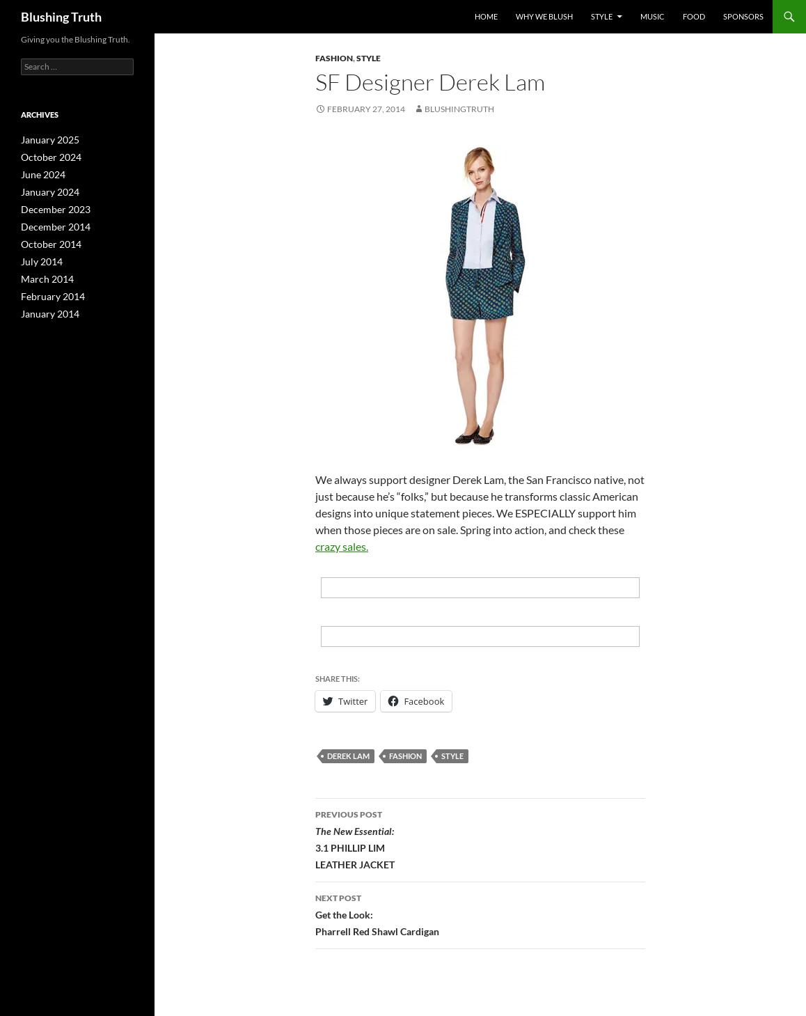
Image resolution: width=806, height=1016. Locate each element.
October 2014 (47, 240)
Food (694, 16)
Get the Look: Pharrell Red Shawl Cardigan (480, 913)
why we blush (544, 16)
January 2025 (46, 139)
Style (602, 16)
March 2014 (43, 273)
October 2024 (47, 156)
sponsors (743, 16)
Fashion (334, 58)
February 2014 (48, 290)
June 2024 (40, 173)
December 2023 (50, 206)
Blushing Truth (61, 16)
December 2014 (50, 223)
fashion (405, 755)
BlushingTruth (459, 109)
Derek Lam (348, 755)
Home (486, 16)
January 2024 (46, 190)
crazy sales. (341, 546)
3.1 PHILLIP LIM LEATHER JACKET (480, 838)
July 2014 (38, 256)
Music (652, 16)
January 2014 (46, 307)
